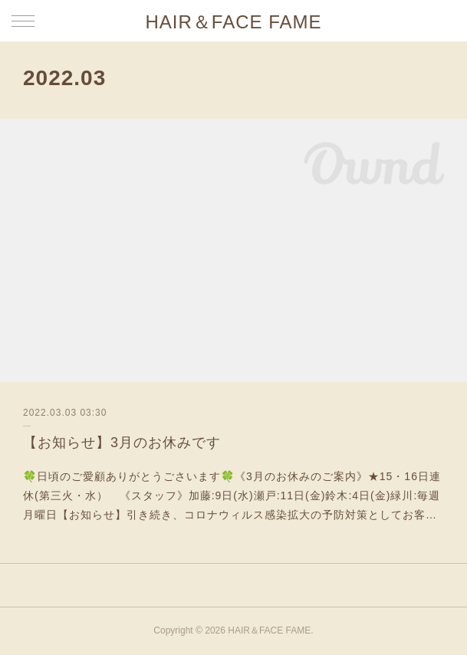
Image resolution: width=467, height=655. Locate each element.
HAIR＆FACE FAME (233, 22)
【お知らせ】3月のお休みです (122, 442)
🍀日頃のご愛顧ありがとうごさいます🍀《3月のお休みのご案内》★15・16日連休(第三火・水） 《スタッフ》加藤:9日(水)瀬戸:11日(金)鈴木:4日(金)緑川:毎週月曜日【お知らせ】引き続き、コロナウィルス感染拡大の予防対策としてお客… (232, 495)
